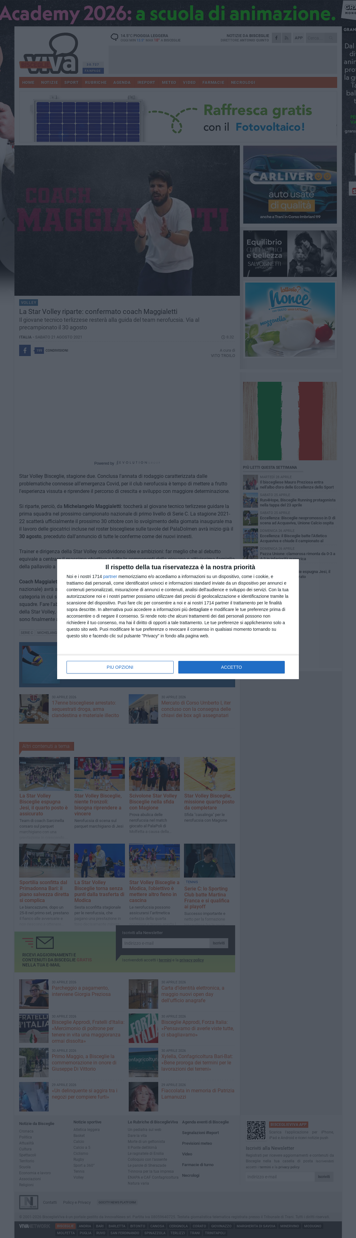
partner (110, 576)
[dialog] (178, 619)
